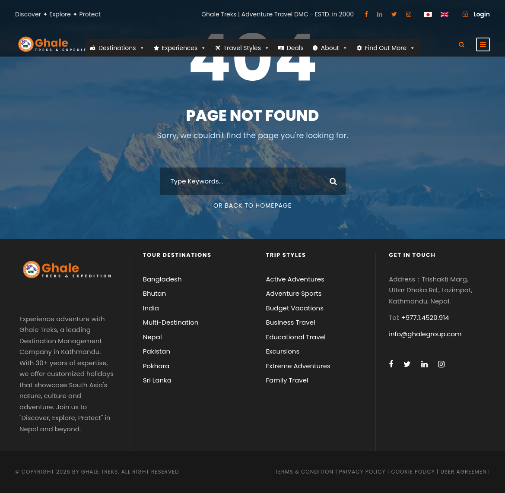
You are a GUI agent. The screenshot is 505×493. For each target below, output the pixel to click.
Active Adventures (295, 279)
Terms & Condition (304, 471)
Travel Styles (246, 48)
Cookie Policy (413, 471)
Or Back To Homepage (252, 205)
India (151, 308)
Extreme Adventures (298, 365)
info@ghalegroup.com (425, 333)
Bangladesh (162, 279)
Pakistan (156, 351)
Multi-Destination (171, 322)
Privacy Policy (362, 471)
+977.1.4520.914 (425, 317)
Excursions (283, 351)
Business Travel (290, 322)
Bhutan (154, 293)
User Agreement (465, 471)
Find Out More (390, 48)
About (334, 48)
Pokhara (156, 365)
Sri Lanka (157, 380)
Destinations (121, 48)
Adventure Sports (294, 293)
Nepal (152, 336)
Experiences (184, 48)
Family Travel (287, 380)
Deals (295, 48)
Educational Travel (296, 336)
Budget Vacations (295, 308)
